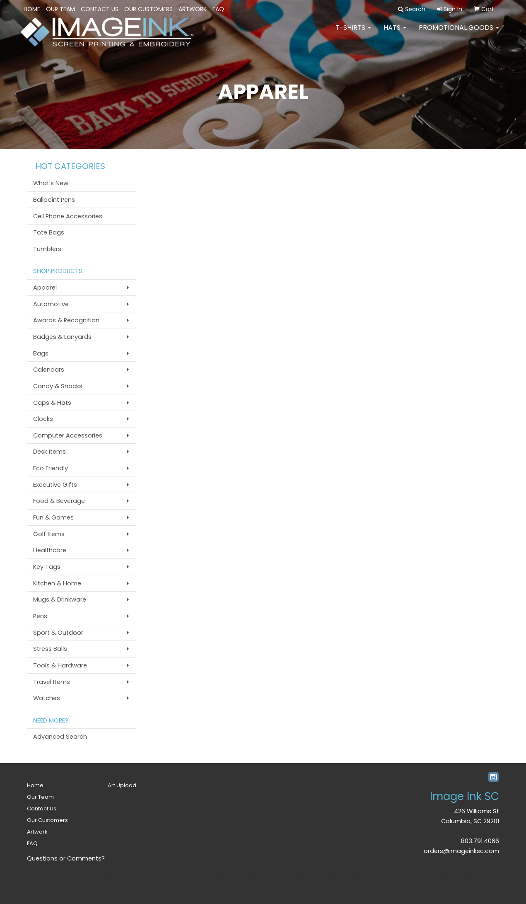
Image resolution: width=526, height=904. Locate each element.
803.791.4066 (480, 841)
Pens (40, 616)
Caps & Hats (52, 403)
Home (32, 9)
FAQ (218, 9)
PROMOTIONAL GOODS (459, 33)
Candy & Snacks (57, 386)
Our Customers (148, 9)
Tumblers (47, 249)
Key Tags (46, 567)
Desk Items (49, 451)
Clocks (43, 419)
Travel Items (51, 682)
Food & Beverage (59, 501)
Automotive (51, 304)
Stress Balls (50, 649)
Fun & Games (53, 517)
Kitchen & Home (57, 583)
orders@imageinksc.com (461, 851)
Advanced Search (60, 736)
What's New (50, 183)
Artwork (193, 9)
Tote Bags (48, 232)
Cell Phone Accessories (67, 216)
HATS (395, 33)
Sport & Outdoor (58, 632)
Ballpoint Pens (54, 200)
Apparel (45, 287)
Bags (40, 353)
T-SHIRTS (353, 33)
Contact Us (99, 9)
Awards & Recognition (66, 320)
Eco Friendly (50, 468)
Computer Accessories (67, 435)
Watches (46, 698)
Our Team (60, 9)
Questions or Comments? (66, 858)
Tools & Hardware (60, 665)
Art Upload (122, 785)
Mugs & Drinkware (59, 599)
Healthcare (49, 550)
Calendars (48, 369)
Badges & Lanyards (62, 337)
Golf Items (49, 534)
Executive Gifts (55, 485)
